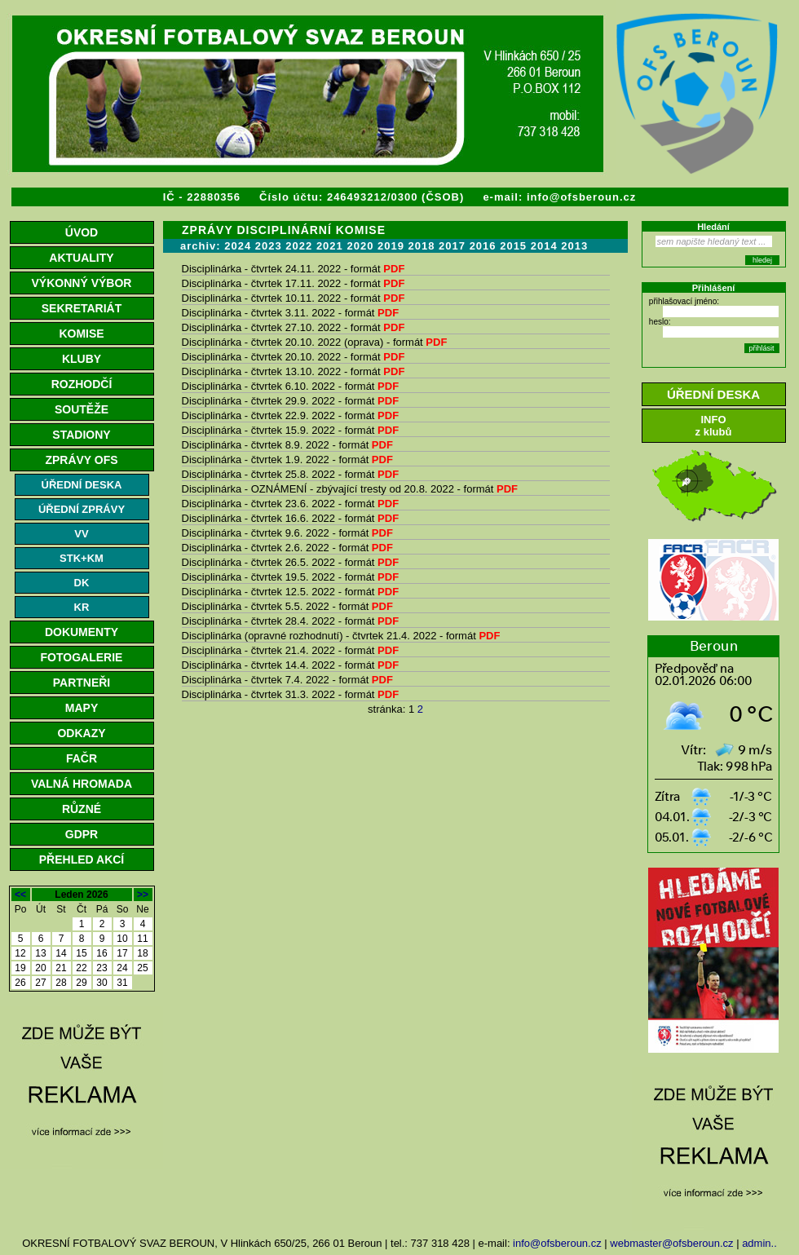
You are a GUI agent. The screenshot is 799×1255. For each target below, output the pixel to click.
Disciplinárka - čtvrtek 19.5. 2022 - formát (291, 577)
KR (82, 607)
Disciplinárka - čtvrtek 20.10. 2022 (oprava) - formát (315, 342)
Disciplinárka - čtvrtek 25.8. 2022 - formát (291, 474)
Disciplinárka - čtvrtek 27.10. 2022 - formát (293, 327)
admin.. (759, 1243)
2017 (452, 246)
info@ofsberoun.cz (581, 197)
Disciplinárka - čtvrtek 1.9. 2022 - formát (287, 459)
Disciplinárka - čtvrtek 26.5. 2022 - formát (291, 562)
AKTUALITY (81, 257)
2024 (237, 246)
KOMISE (81, 333)
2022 (298, 246)
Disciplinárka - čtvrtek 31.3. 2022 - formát (291, 694)
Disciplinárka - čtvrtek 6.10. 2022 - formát (291, 386)
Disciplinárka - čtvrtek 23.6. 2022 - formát (291, 503)
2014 (544, 246)
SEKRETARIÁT (82, 308)
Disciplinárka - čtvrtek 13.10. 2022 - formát (293, 371)
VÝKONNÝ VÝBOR (82, 282)
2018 (421, 246)
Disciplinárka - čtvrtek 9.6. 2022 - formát (287, 533)
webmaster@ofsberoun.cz (671, 1243)
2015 (513, 246)
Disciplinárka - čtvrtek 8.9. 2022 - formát (287, 445)
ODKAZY (81, 733)
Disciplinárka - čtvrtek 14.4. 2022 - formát (291, 665)
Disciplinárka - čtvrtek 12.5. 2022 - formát (291, 592)
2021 (329, 246)
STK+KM (82, 558)
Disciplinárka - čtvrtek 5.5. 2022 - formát (287, 606)
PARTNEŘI (82, 682)
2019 (390, 246)
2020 (360, 246)
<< (20, 894)
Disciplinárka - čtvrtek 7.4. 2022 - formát (287, 680)
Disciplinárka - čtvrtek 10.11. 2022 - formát (293, 298)
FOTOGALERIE (82, 657)
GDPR (81, 834)
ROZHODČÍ (82, 384)
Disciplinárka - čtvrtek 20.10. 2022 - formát (293, 357)
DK (82, 583)
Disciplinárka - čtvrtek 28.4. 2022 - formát (291, 621)
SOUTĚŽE (81, 409)
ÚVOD (81, 232)
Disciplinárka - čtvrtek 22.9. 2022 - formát (291, 415)
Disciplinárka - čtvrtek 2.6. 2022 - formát (287, 547)
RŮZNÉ (81, 808)
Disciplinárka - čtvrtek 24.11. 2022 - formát (293, 269)
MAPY (81, 707)
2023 (268, 246)
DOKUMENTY (81, 632)
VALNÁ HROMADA (81, 783)
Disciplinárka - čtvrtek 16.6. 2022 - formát (291, 518)
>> (142, 894)
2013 (574, 246)
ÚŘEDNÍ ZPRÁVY (81, 509)
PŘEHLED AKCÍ (82, 859)
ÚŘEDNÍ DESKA (82, 485)
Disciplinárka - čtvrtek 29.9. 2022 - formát (291, 401)
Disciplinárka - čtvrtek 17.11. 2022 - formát (293, 283)
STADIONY (81, 434)
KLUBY (81, 358)
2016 (483, 246)
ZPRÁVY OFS (81, 459)
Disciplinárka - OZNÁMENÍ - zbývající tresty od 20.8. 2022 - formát (350, 489)
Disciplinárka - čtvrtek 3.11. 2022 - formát (291, 313)
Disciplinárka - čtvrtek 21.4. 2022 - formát (291, 650)
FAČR (81, 758)
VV (81, 534)
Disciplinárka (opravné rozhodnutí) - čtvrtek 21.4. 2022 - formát (341, 636)
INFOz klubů (713, 425)
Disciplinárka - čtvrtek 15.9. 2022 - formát (291, 430)
